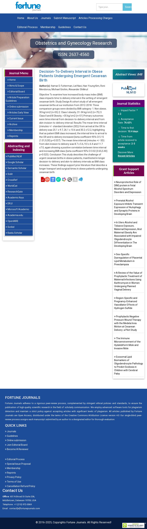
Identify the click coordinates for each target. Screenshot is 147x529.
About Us (32, 18)
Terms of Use (13, 481)
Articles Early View (18, 112)
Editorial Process (27, 27)
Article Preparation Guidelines (17, 99)
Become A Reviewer (16, 449)
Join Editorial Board (16, 444)
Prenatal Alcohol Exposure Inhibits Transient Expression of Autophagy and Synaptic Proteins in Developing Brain (128, 207)
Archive (12, 124)
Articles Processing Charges (95, 18)
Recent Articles (126, 156)
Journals (46, 18)
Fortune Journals (76, 522)
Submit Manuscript (65, 18)
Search (128, 7)
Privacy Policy (13, 477)
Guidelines (64, 27)
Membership (47, 27)
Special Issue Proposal (18, 463)
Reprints (12, 136)
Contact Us (80, 27)
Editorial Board (16, 91)
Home (20, 18)
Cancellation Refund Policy (20, 486)
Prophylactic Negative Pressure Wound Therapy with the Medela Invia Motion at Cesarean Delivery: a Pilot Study (127, 323)
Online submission (18, 106)
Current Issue (15, 118)
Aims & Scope (15, 85)
